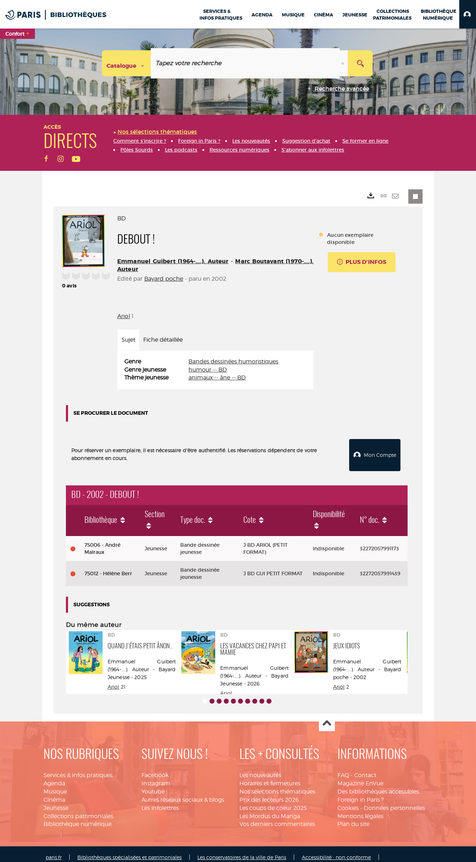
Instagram (155, 776)
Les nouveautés (260, 768)
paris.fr (54, 850)
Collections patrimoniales (78, 809)
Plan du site (353, 817)
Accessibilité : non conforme (336, 850)
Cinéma (54, 793)
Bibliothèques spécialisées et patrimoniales (129, 850)
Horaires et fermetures (269, 776)
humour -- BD (207, 369)
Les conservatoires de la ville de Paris (241, 850)
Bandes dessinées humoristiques (233, 361)
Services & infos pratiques (78, 768)
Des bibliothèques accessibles (378, 784)
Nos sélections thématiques (277, 784)
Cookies (348, 801)
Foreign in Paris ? (360, 793)
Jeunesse (55, 801)
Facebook (155, 768)
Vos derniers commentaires (277, 817)
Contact (365, 768)
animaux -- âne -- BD (217, 377)
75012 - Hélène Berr (108, 566)
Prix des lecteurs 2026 (269, 793)
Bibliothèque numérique (77, 817)
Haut (327, 716)
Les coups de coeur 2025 (273, 801)
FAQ (343, 768)
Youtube (153, 784)
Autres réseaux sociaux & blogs (182, 793)
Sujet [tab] (128, 339)
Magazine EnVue (360, 776)
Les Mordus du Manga (269, 809)
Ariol (123, 316)
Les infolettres (160, 801)
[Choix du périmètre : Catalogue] (126, 63)
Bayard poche (163, 278)
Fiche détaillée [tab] (163, 339)
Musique (55, 784)
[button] (467, 14)
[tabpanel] (215, 370)
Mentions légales (360, 809)
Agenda (54, 776)
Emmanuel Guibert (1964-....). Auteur (172, 261)
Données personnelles (394, 801)
